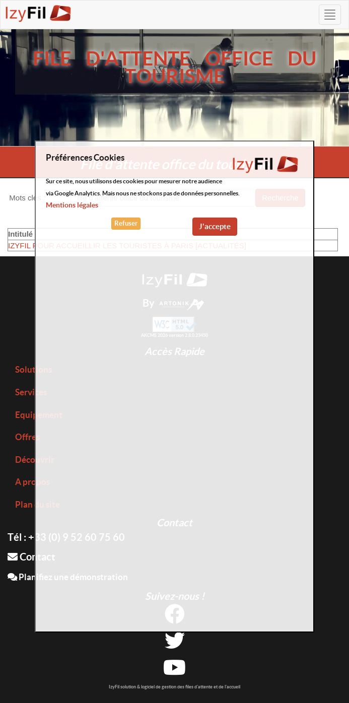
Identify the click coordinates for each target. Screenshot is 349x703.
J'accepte (215, 226)
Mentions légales (72, 205)
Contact (31, 557)
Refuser (125, 223)
